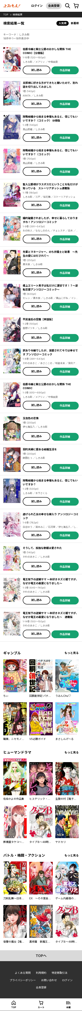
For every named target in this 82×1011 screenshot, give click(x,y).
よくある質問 (23, 972)
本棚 (68, 1007)
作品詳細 (65, 70)
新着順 (75, 23)
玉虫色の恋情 (30, 418)
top (5, 14)
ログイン (37, 5)
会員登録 (53, 5)
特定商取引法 (59, 972)
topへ (41, 956)
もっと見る (72, 653)
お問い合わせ (49, 980)
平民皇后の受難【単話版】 (38, 319)
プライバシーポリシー (23, 980)
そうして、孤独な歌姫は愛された (42, 548)
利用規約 (41, 972)
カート (41, 1007)
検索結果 (17, 14)
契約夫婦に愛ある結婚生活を (40, 449)
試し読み (36, 70)
